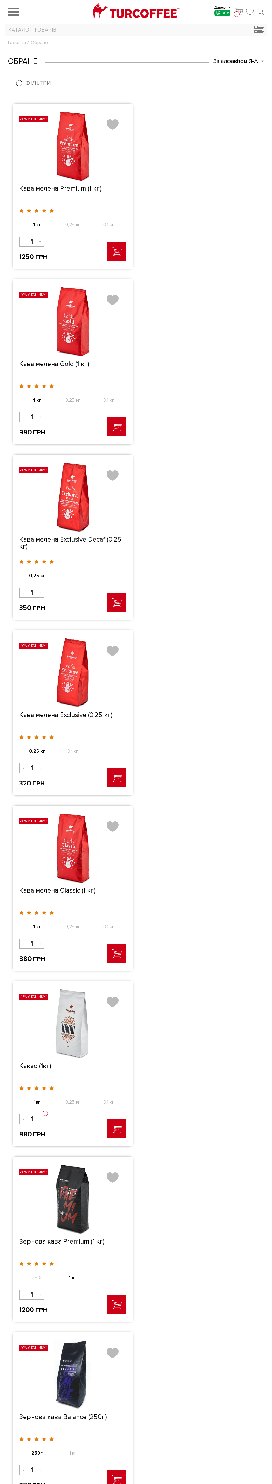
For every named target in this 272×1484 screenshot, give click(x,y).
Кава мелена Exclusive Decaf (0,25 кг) (70, 367)
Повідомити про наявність (72, 1133)
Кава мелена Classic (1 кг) (57, 539)
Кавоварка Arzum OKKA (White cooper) (66, 1069)
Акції (118, 1421)
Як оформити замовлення (219, 1412)
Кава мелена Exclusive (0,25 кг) (194, 364)
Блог (118, 1438)
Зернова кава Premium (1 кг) (62, 715)
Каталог (122, 1412)
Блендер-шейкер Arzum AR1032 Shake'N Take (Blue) (68, 893)
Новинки (122, 1430)
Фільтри (33, 83)
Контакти (123, 1447)
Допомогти (222, 12)
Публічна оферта (209, 1430)
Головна (17, 42)
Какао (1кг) (164, 539)
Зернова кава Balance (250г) (191, 715)
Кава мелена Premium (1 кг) (60, 189)
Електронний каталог (214, 1447)
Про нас (121, 1403)
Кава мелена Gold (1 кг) (182, 189)
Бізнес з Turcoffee (210, 1403)
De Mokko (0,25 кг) (176, 890)
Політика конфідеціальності (222, 1438)
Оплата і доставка (211, 1421)
